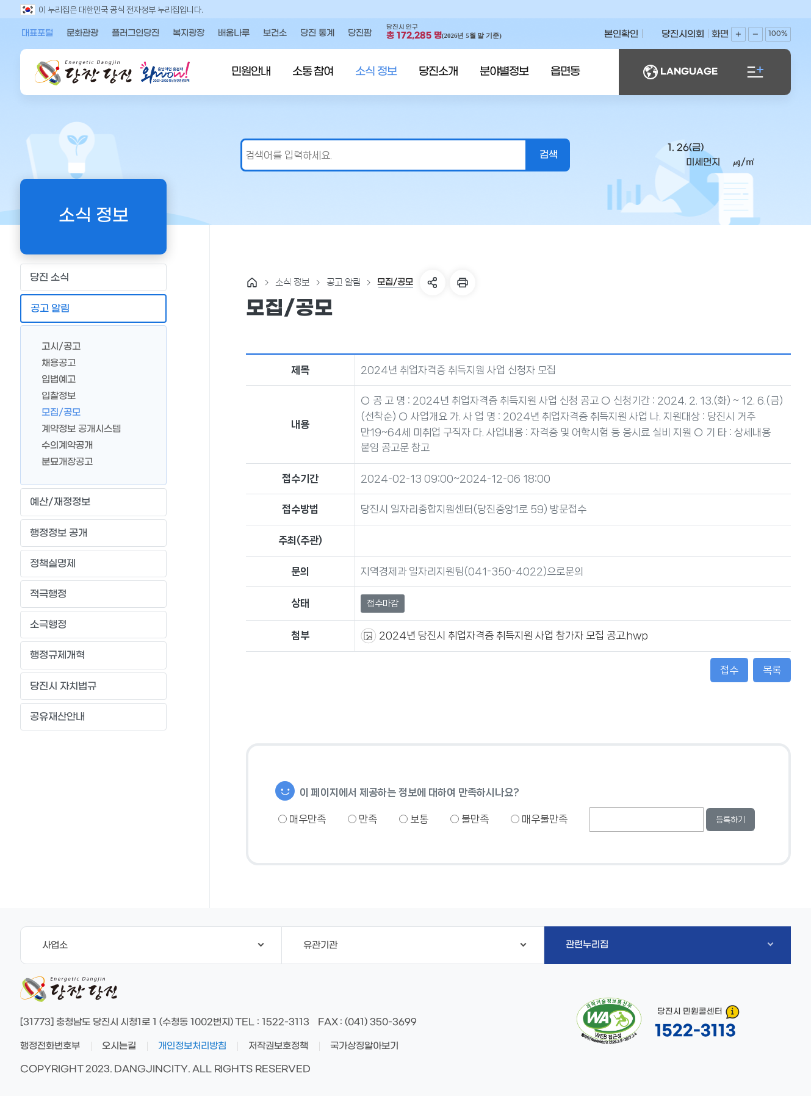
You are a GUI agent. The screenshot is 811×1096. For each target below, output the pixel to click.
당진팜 (360, 33)
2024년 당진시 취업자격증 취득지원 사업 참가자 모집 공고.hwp (512, 635)
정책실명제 (93, 563)
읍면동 (565, 71)
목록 (772, 670)
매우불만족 (539, 818)
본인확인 (621, 34)
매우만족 (302, 818)
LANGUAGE (680, 72)
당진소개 (438, 71)
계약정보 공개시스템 (76, 428)
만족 (362, 818)
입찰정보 (54, 395)
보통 (413, 818)
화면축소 (755, 34)
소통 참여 (313, 71)
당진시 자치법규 (63, 686)
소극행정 (93, 625)
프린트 (462, 282)
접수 (729, 670)
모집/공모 (56, 411)
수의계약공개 (62, 444)
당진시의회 (682, 34)
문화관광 (82, 33)
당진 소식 (93, 278)
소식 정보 (376, 71)
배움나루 (234, 33)
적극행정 (93, 594)
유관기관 (414, 945)
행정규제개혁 (93, 655)
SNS (432, 282)
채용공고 (54, 362)
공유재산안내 (93, 716)
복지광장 (188, 33)
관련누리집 (669, 944)
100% (778, 34)
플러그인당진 (135, 33)
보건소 (275, 33)
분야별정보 (504, 71)
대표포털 (37, 33)
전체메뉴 (755, 72)
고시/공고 (56, 345)
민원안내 (250, 71)
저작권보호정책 (278, 1045)
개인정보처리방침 (192, 1045)
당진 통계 (317, 33)
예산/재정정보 (93, 502)
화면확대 (738, 34)
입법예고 (54, 378)
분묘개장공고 (62, 461)
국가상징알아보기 (364, 1045)
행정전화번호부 (50, 1045)
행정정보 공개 (93, 533)
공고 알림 (93, 309)
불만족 (469, 818)
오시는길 (119, 1045)
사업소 (153, 945)
